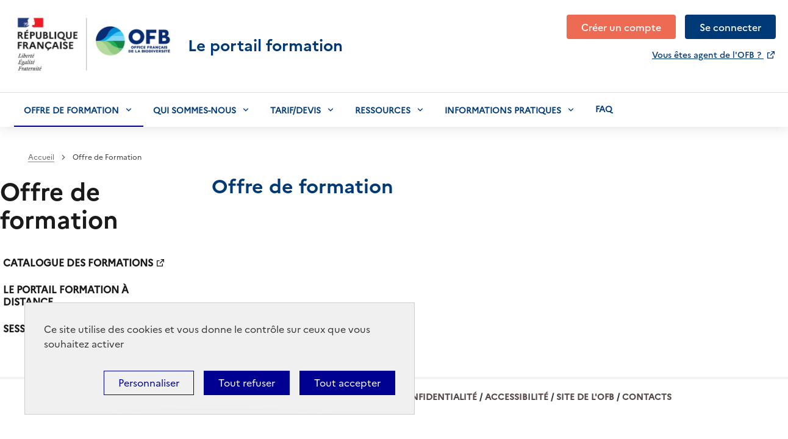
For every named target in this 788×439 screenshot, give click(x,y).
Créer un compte (621, 27)
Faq (603, 108)
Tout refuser (246, 383)
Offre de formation (71, 110)
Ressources (382, 110)
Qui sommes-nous (194, 110)
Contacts (647, 396)
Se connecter (730, 27)
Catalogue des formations (78, 262)
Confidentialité (437, 396)
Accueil (41, 157)
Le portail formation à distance (66, 295)
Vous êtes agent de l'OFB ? (708, 54)
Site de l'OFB (585, 396)
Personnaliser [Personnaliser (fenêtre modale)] (148, 383)
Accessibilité (516, 396)
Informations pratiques (503, 110)
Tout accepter (347, 383)
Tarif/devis (295, 110)
